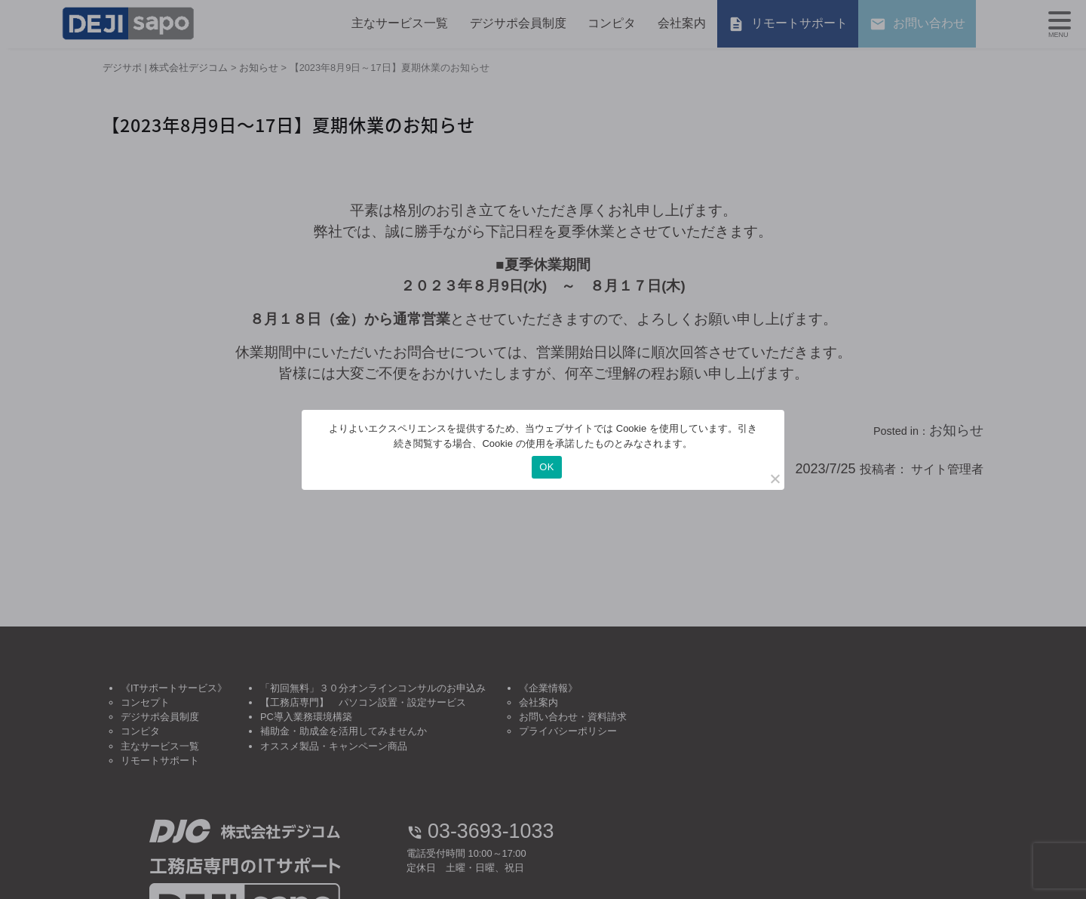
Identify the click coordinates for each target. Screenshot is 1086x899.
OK (546, 467)
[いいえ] (774, 478)
